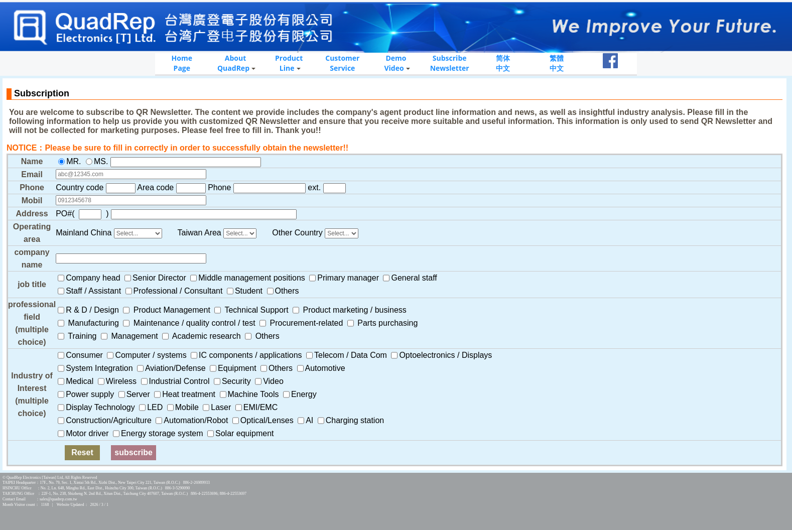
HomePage (182, 63)
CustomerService (342, 63)
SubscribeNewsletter (449, 63)
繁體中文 (557, 63)
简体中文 (503, 63)
